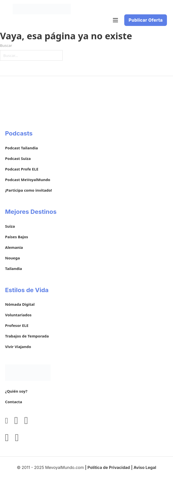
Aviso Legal (145, 467)
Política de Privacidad (108, 467)
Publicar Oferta (146, 20)
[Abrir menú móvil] (115, 20)
